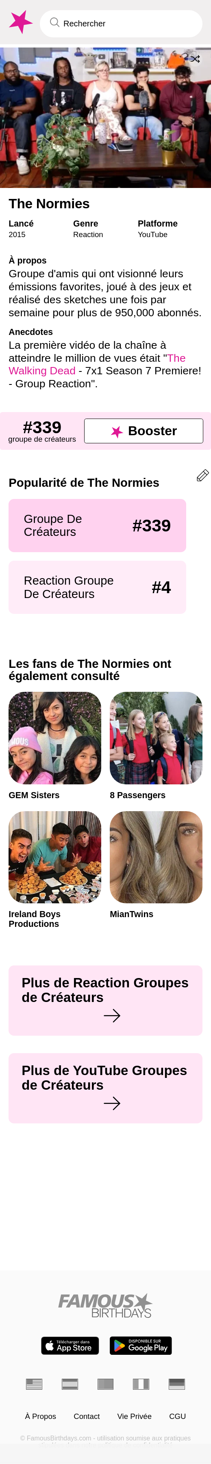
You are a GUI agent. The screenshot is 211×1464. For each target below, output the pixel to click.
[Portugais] (106, 1384)
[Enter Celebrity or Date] (121, 23)
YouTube (152, 234)
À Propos (40, 1416)
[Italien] (141, 1384)
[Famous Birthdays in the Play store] (141, 1346)
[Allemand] (177, 1384)
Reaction (88, 234)
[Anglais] (34, 1384)
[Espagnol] (70, 1384)
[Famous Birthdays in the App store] (70, 1346)
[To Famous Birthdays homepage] (20, 22)
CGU (177, 1416)
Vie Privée (134, 1416)
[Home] (105, 1305)
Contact (87, 1416)
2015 (17, 234)
